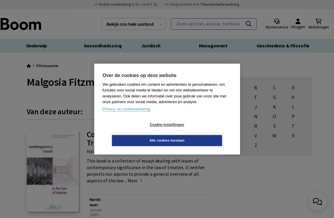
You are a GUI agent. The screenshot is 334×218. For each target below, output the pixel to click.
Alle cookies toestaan (202, 132)
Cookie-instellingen (131, 132)
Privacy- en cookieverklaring (126, 117)
